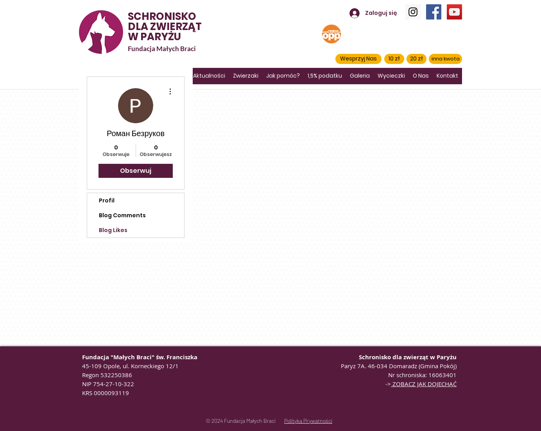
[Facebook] (433, 12)
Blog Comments (122, 215)
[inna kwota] (445, 59)
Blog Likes (113, 230)
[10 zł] (394, 59)
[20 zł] (416, 59)
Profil (107, 200)
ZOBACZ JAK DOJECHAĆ (424, 384)
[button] (358, 59)
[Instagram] (413, 12)
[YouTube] (454, 12)
